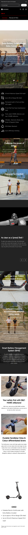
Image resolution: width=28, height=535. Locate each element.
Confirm (23, 5)
